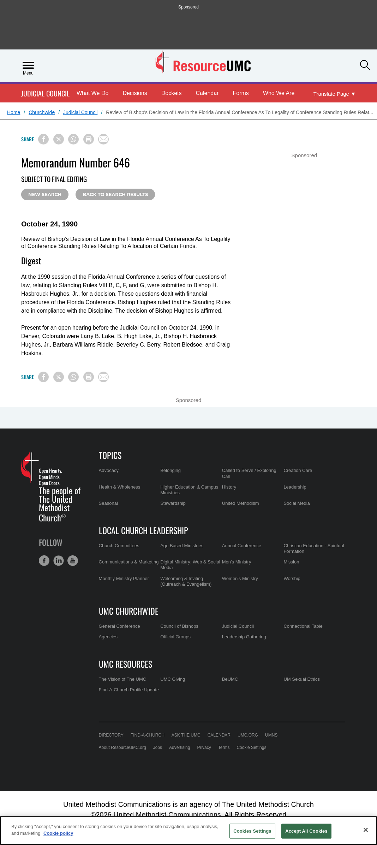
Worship (291, 578)
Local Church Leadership (143, 530)
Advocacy (109, 470)
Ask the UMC (186, 735)
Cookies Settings (252, 831)
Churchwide (42, 112)
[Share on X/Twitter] (58, 139)
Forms (241, 93)
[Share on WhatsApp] (73, 139)
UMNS (271, 735)
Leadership (294, 487)
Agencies (108, 636)
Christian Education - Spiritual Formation (313, 548)
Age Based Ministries (181, 545)
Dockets (171, 93)
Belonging (170, 470)
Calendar (207, 93)
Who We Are (279, 93)
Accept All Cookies (306, 831)
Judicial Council (45, 93)
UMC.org (248, 735)
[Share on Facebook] (43, 139)
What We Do (92, 93)
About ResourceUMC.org (122, 747)
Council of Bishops (179, 626)
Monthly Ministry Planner (124, 578)
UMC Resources (125, 663)
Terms (224, 747)
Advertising (179, 747)
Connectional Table (302, 626)
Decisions (134, 93)
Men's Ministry (236, 562)
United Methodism (240, 503)
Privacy (204, 747)
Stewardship (173, 503)
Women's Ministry (240, 578)
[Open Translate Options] (334, 94)
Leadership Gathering (244, 636)
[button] (365, 65)
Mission (291, 562)
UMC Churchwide (128, 610)
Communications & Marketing (129, 562)
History (229, 487)
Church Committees (119, 545)
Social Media (296, 503)
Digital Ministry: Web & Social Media (190, 564)
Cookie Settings (251, 747)
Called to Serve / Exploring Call (249, 473)
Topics (110, 455)
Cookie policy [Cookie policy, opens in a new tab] (58, 833)
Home (13, 112)
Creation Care (297, 470)
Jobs (157, 747)
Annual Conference (241, 545)
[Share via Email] (103, 139)
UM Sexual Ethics (301, 679)
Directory (111, 735)
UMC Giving (172, 679)
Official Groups (175, 636)
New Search (44, 194)
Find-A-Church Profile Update (129, 689)
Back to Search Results (115, 194)
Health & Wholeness (119, 487)
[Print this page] (88, 139)
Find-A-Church (147, 735)
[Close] (365, 830)
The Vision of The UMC (122, 679)
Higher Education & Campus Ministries (189, 489)
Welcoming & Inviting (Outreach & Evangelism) (185, 581)
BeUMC (230, 679)
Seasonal (108, 503)
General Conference (119, 626)
